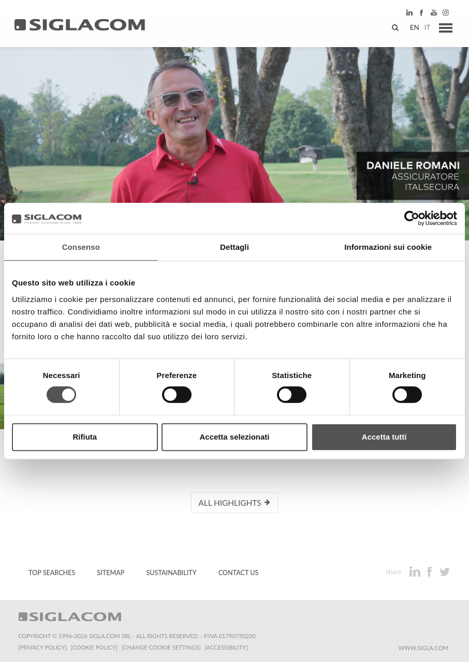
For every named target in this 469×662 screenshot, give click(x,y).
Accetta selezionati (234, 436)
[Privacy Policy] (42, 646)
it (425, 28)
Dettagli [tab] (234, 247)
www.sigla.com (423, 647)
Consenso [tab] (81, 247)
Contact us (238, 572)
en (412, 28)
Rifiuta (84, 436)
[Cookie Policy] (94, 646)
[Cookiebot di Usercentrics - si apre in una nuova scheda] (412, 218)
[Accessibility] (226, 646)
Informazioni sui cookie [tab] (388, 247)
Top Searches (51, 572)
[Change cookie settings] (161, 646)
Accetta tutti (384, 436)
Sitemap (110, 572)
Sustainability (171, 572)
